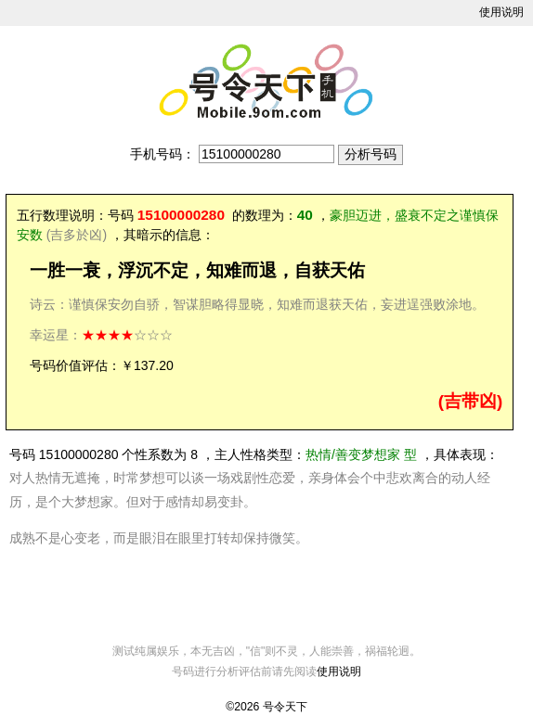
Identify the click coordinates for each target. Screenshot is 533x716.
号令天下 (285, 706)
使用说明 (501, 12)
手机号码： (162, 154)
